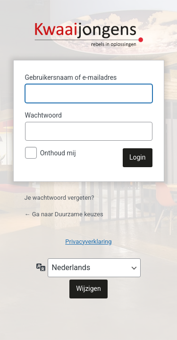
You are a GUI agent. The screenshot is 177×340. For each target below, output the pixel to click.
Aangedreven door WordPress (88, 29)
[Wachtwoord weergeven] (143, 131)
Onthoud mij (58, 153)
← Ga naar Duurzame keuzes (64, 214)
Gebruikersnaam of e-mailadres (71, 77)
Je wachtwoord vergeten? (59, 197)
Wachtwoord (43, 115)
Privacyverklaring (88, 241)
